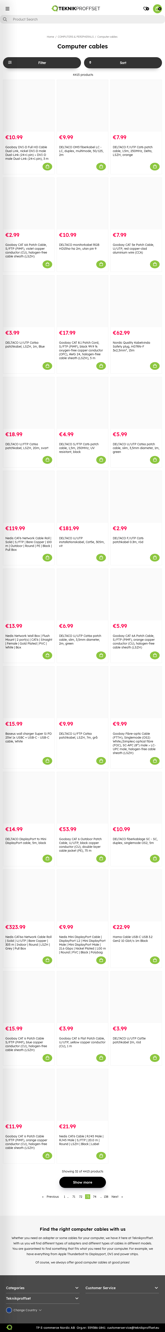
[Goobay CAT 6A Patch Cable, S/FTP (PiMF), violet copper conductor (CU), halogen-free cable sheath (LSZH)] (28, 204)
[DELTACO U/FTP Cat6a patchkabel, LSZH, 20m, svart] (28, 403)
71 (73, 1197)
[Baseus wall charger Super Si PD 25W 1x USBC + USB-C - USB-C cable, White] (28, 692)
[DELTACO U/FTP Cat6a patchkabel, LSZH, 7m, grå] (82, 692)
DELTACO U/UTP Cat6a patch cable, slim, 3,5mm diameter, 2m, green (80, 639)
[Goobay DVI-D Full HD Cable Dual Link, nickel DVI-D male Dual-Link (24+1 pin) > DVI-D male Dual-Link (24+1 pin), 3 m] (28, 106)
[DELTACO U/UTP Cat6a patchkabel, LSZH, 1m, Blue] (28, 301)
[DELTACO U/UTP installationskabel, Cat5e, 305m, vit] (82, 497)
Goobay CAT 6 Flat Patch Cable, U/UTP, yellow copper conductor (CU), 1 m (82, 1042)
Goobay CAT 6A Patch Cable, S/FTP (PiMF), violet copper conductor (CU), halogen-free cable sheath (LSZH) (26, 250)
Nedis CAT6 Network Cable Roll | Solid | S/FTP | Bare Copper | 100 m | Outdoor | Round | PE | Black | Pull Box (28, 544)
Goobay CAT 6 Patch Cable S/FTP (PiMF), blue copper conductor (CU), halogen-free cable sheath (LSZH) (26, 1044)
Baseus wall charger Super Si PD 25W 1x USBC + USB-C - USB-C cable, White (28, 737)
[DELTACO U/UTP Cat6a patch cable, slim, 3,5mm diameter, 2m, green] (82, 595)
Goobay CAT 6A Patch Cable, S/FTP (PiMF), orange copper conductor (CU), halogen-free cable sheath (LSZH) (134, 641)
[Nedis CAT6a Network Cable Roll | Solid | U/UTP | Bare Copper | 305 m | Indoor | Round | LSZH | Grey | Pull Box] (28, 895)
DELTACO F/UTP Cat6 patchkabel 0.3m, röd (128, 540)
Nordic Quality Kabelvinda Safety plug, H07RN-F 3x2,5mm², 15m (131, 346)
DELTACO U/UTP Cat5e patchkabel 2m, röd (129, 1040)
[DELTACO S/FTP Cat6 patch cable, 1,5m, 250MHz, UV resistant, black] (82, 403)
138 (106, 1197)
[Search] (82, 19)
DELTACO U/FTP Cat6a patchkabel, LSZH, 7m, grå (78, 735)
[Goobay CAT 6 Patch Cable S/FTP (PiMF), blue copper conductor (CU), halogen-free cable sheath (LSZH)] (28, 997)
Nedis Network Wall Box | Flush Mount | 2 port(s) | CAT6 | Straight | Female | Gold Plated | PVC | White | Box (28, 641)
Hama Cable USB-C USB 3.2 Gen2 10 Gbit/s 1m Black (133, 939)
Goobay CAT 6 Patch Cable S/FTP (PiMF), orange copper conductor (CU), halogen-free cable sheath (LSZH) (26, 1142)
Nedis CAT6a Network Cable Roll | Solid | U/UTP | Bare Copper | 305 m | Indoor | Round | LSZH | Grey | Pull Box (28, 942)
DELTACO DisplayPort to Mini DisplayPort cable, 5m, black (25, 841)
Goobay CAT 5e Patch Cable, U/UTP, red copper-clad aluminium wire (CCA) (133, 248)
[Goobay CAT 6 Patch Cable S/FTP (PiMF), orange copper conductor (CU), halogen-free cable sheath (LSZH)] (28, 1095)
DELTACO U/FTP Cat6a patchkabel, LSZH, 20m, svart (26, 446)
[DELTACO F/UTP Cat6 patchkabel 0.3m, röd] (136, 497)
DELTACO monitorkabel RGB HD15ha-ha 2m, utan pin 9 (79, 247)
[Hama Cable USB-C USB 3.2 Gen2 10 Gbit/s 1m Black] (136, 895)
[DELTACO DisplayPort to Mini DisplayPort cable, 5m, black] (28, 798)
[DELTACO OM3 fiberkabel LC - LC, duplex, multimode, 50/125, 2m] (82, 106)
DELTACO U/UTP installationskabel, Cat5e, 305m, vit (82, 542)
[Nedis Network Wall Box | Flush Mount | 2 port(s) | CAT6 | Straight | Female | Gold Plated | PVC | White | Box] (28, 595)
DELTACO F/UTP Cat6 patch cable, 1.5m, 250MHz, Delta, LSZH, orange (133, 151)
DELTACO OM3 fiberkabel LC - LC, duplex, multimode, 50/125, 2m (81, 151)
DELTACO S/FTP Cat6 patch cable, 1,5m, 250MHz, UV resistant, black (79, 448)
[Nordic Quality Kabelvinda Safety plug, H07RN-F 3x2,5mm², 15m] (136, 301)
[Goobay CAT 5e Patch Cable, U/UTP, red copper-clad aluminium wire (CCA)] (136, 204)
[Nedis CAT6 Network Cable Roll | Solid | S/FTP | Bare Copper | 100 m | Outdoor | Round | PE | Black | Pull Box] (28, 497)
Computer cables (107, 36)
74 (94, 1197)
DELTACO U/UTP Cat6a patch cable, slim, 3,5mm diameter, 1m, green (136, 448)
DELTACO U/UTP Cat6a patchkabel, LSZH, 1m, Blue (25, 344)
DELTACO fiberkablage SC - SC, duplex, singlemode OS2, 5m (135, 841)
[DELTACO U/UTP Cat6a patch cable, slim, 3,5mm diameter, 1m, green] (136, 403)
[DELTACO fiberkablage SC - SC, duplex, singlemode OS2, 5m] (136, 798)
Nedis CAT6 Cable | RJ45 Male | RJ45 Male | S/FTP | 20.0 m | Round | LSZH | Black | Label (81, 1140)
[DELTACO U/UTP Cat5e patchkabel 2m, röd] (136, 997)
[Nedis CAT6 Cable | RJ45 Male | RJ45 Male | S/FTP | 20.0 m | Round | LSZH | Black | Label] (82, 1095)
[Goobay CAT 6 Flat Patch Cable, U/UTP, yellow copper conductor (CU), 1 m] (82, 997)
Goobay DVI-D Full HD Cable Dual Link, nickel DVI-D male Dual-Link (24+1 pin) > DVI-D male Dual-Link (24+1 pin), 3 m (27, 153)
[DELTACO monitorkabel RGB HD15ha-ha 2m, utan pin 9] (82, 204)
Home (50, 36)
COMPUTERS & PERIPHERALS (76, 36)
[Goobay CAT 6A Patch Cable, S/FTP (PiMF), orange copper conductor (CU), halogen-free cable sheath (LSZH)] (136, 595)
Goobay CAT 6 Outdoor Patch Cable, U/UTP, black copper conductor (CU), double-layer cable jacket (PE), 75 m (80, 845)
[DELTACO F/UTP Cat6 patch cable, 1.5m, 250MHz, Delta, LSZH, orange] (136, 106)
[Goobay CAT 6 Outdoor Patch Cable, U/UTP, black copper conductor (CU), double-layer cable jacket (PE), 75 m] (82, 798)
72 (80, 1197)
